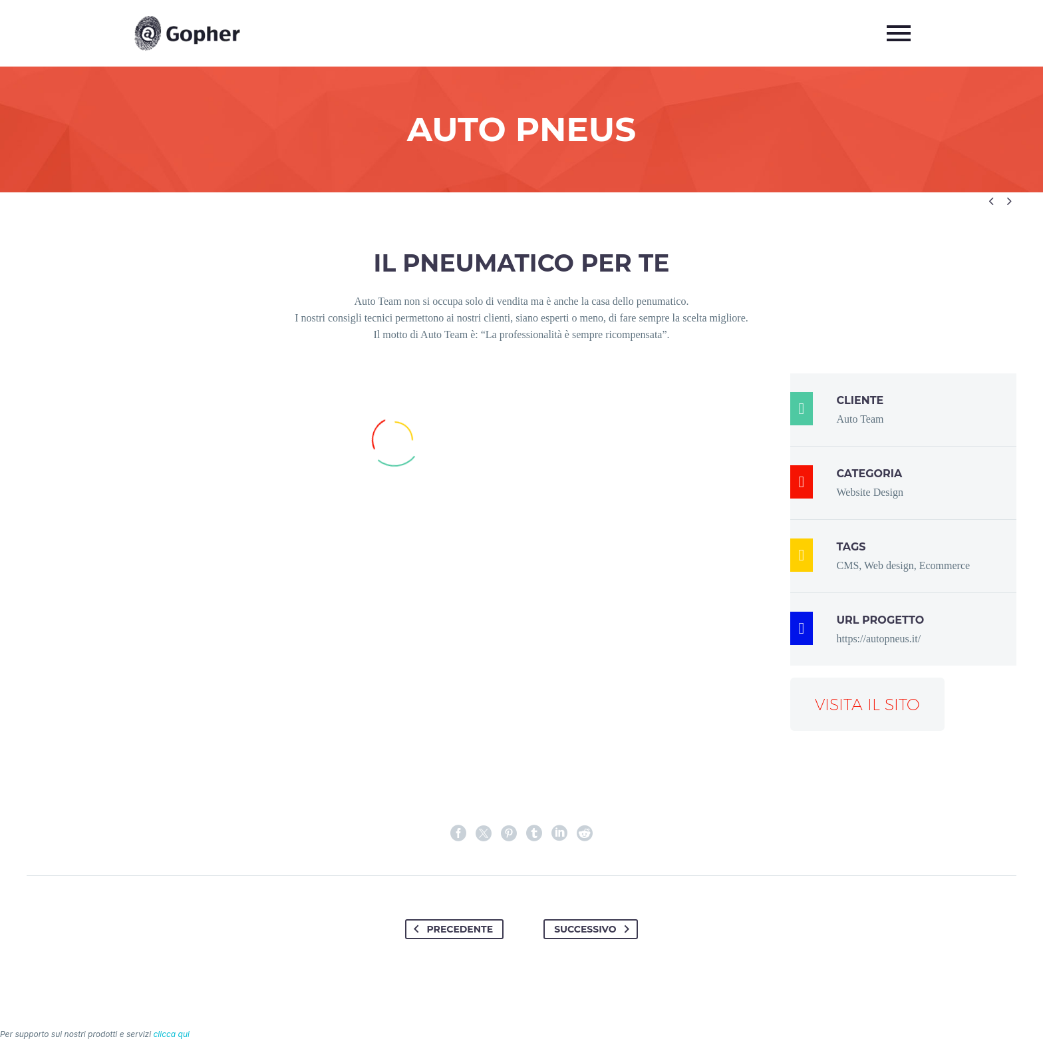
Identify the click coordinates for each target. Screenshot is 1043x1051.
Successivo (594, 929)
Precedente (450, 929)
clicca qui (171, 1034)
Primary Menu (899, 33)
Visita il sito (867, 704)
